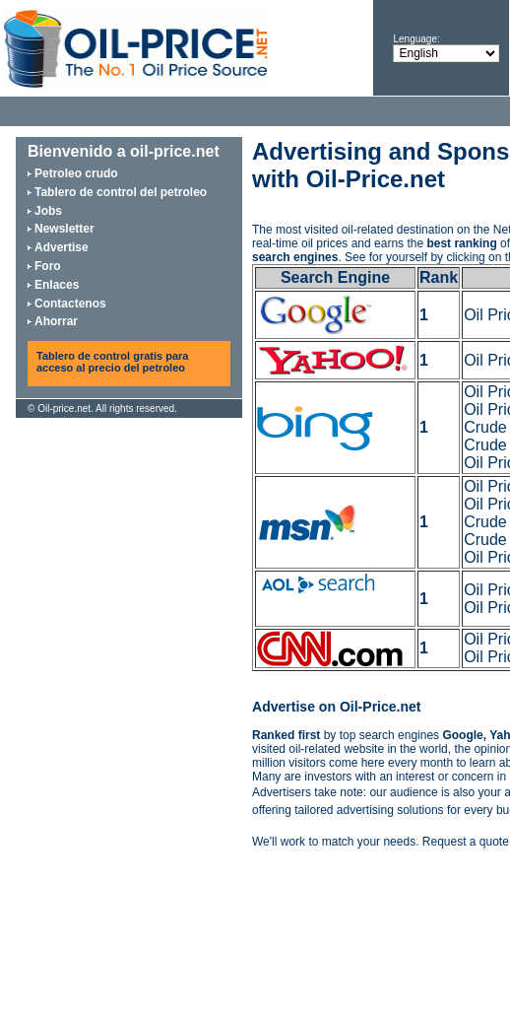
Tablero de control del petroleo (120, 192)
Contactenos (70, 303)
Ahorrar (56, 321)
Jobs (48, 211)
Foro (47, 266)
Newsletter (64, 229)
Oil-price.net (64, 408)
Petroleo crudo (76, 173)
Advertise (61, 247)
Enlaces (56, 285)
